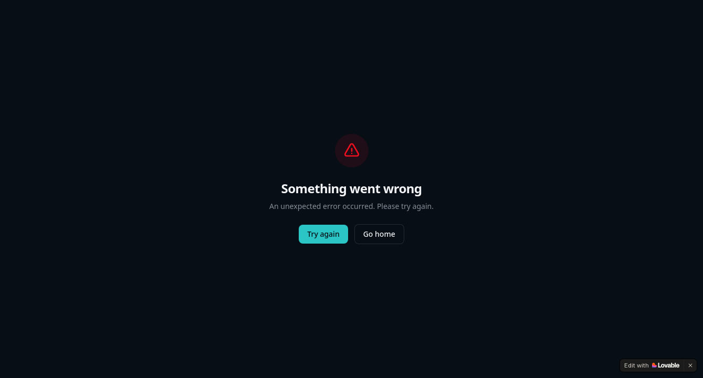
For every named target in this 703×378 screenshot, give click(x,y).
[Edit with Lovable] (652, 365)
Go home (379, 234)
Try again (323, 234)
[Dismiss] (690, 365)
